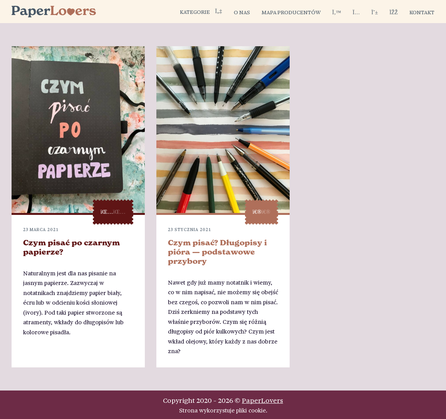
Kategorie (201, 11)
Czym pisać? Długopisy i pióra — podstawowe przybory (217, 252)
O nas (242, 12)
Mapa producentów (291, 12)
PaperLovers (262, 400)
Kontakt (421, 12)
